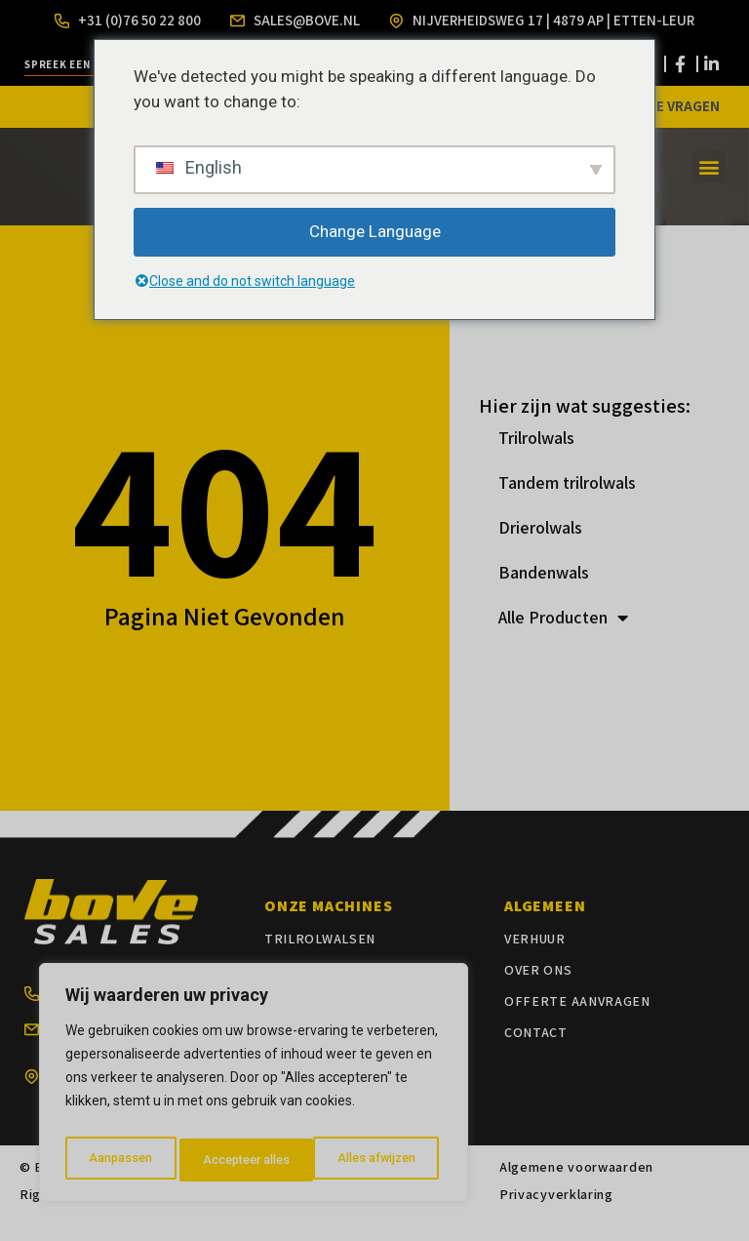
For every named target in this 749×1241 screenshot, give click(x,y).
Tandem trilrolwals (567, 506)
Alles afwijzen (239, 1160)
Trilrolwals (536, 461)
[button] (708, 191)
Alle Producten (563, 641)
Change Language (375, 231)
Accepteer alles (375, 1160)
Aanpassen (117, 1160)
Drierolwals (540, 551)
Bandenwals (543, 595)
